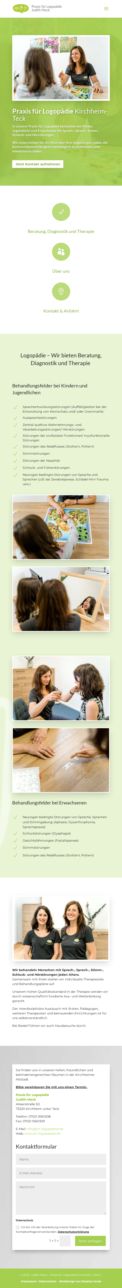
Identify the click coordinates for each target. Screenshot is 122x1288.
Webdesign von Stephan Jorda (80, 1281)
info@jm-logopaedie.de (45, 1129)
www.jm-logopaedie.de (42, 1134)
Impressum (29, 1281)
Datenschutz (47, 1281)
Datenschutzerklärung (73, 1231)
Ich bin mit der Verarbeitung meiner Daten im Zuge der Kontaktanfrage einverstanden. (55, 1229)
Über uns (61, 271)
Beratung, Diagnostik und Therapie (61, 231)
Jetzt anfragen (90, 1241)
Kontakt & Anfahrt (61, 310)
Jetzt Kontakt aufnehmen (38, 164)
